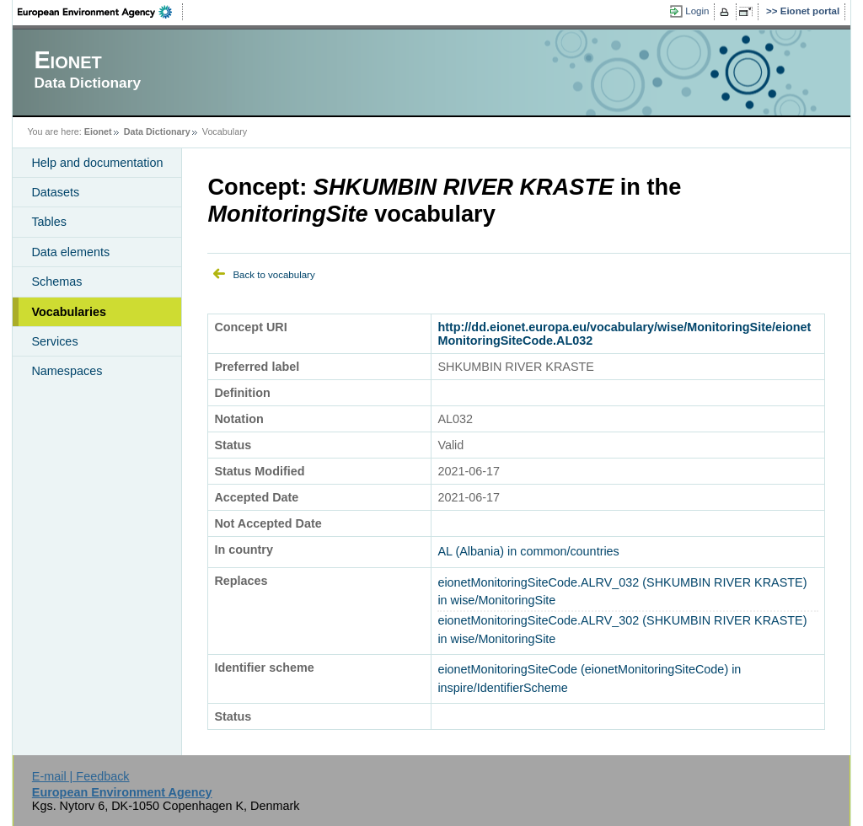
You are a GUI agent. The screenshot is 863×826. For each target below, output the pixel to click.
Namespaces (66, 371)
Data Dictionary (157, 131)
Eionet (98, 131)
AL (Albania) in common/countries (528, 551)
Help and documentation (97, 162)
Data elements (70, 252)
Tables (49, 221)
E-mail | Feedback (81, 776)
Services (54, 341)
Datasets (55, 192)
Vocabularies (68, 312)
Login (697, 11)
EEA (100, 11)
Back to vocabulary (273, 275)
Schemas (56, 281)
